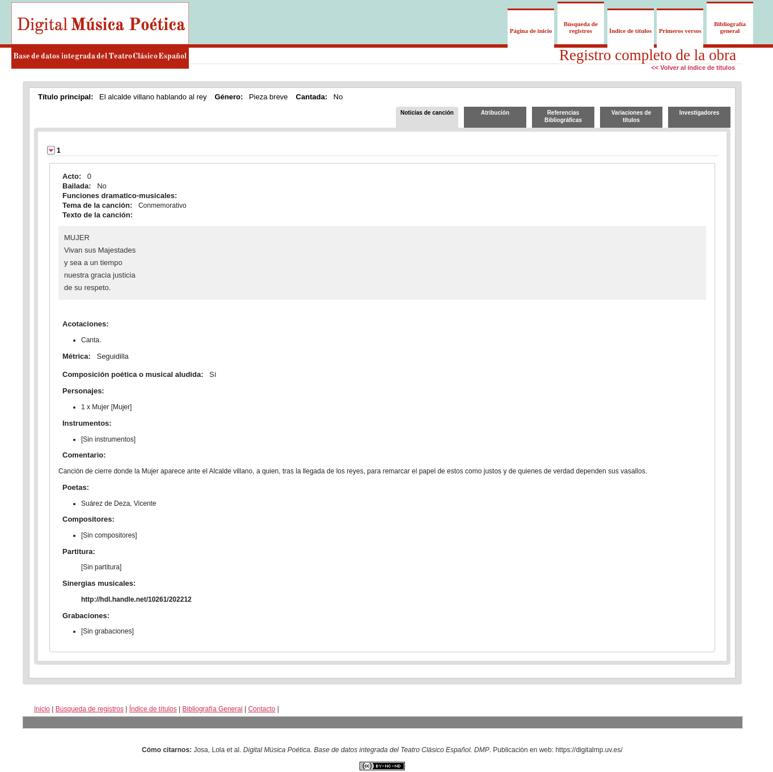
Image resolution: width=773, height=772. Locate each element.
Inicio (42, 709)
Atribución (495, 113)
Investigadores (699, 113)
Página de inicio (531, 30)
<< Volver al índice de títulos (693, 67)
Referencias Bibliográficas (563, 116)
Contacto (261, 709)
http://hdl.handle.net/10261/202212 (136, 599)
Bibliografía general (730, 27)
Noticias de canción (427, 113)
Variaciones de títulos (631, 116)
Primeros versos (680, 30)
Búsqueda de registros (581, 27)
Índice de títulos (630, 30)
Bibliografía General (213, 709)
